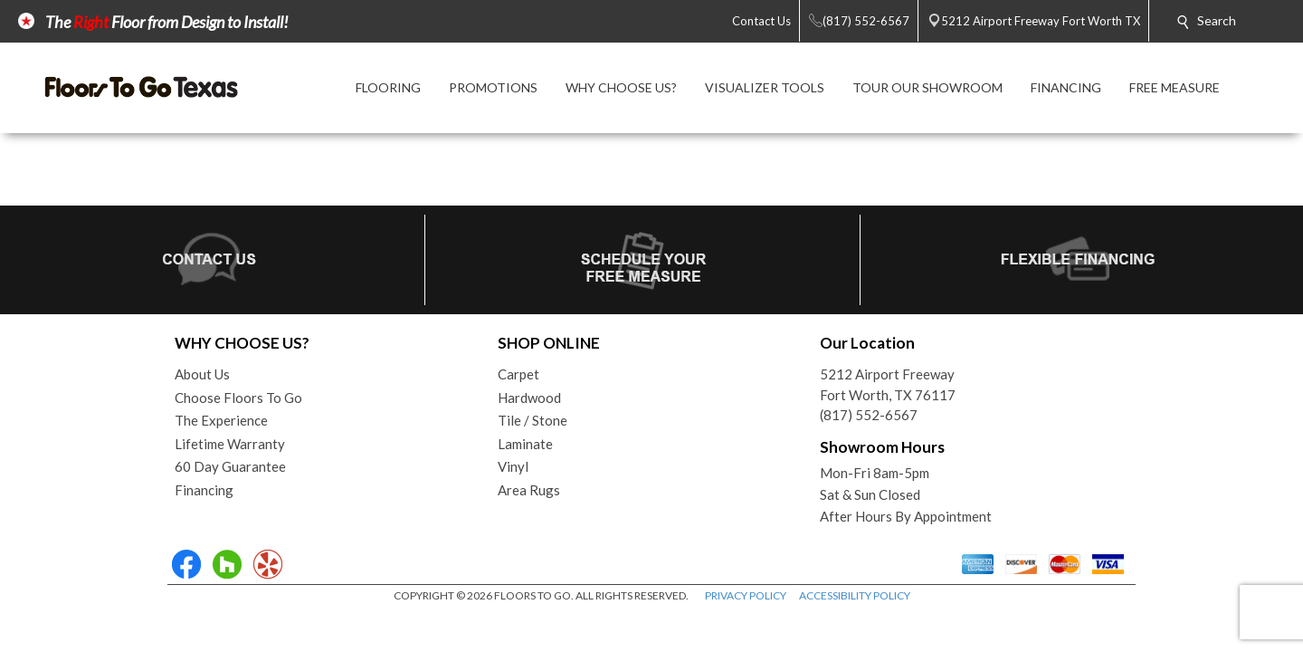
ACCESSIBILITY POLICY (854, 595)
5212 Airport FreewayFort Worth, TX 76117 (888, 384)
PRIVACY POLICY (745, 595)
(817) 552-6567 (869, 415)
